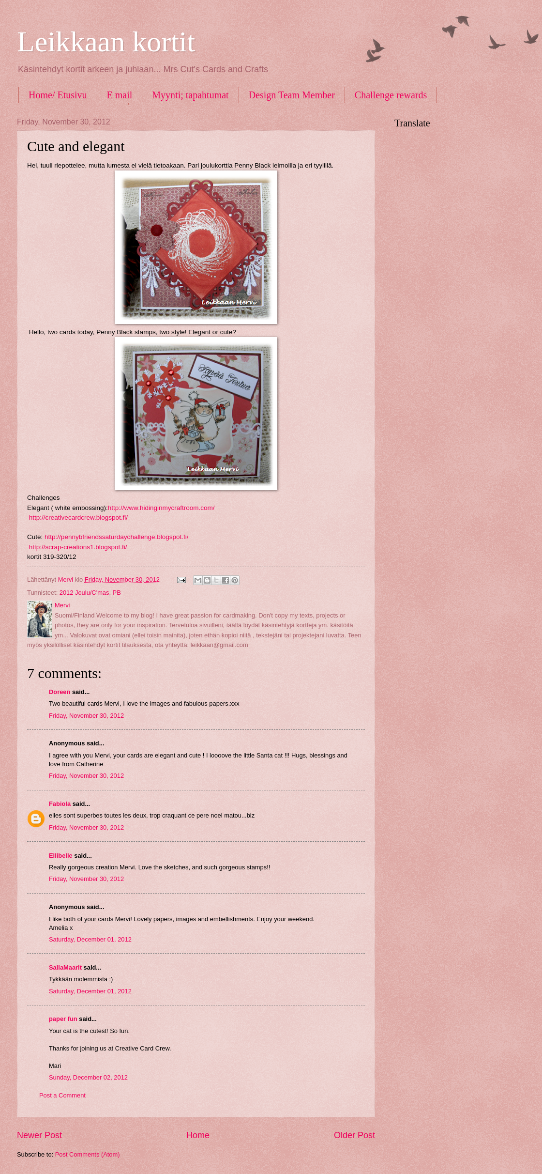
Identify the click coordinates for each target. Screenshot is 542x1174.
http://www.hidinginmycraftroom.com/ (161, 507)
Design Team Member (292, 95)
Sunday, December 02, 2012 (88, 1077)
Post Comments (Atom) (87, 1154)
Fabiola (60, 803)
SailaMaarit (65, 967)
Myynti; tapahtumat (190, 95)
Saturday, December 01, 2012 (90, 939)
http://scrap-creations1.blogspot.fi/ (78, 547)
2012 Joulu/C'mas (84, 592)
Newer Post (39, 1135)
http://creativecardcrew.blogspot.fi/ (77, 517)
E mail (120, 95)
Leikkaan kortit (106, 42)
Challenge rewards (391, 95)
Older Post (354, 1135)
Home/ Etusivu (58, 95)
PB (117, 592)
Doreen (59, 691)
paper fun (63, 1018)
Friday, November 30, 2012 (86, 715)
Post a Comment (62, 1095)
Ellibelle (61, 855)
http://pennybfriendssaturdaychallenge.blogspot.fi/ (117, 537)
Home (198, 1135)
